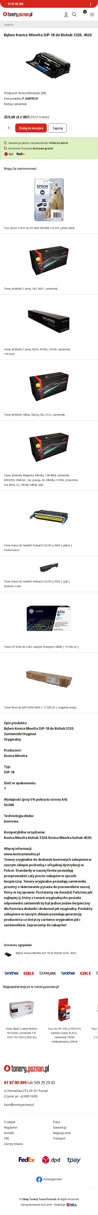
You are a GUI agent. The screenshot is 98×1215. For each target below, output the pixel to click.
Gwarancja (59, 1127)
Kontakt (9, 1133)
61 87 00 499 (15, 4)
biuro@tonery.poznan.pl (19, 1104)
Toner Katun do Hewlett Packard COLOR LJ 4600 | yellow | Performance (38, 547)
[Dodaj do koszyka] (31, 127)
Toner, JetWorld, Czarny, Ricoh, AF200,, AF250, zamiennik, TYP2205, (37, 351)
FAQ (6, 1138)
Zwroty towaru (13, 1144)
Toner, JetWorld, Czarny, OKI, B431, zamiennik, (31, 288)
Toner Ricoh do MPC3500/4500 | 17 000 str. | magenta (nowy (40, 707)
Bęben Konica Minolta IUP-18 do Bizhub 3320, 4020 (46, 953)
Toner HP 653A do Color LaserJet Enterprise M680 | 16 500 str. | (41, 647)
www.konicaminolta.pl (22, 854)
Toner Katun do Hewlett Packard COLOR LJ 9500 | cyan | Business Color (37, 583)
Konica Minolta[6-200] (32, 93)
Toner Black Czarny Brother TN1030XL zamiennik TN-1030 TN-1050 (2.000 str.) (21, 1033)
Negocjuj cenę (62, 1133)
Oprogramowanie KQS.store (36, 1204)
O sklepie (9, 1122)
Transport (59, 1138)
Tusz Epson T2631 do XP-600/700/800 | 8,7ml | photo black (39, 228)
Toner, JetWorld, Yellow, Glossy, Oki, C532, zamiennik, (34, 414)
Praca (56, 1122)
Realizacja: (65, 1204)
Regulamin (10, 1127)
